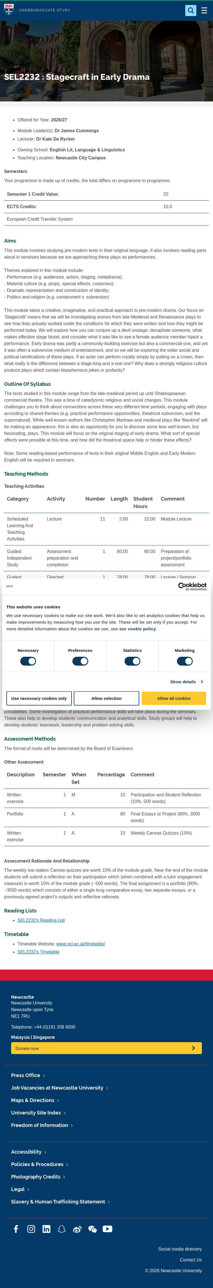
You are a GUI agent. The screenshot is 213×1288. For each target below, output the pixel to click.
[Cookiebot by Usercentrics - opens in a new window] (182, 586)
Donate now (27, 1048)
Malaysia (20, 1037)
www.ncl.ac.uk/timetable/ (81, 944)
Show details (183, 681)
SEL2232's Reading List (41, 920)
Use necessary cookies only (39, 698)
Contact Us (191, 1260)
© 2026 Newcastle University (173, 1270)
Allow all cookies (174, 698)
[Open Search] (190, 10)
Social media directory (180, 1249)
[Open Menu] (204, 10)
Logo (8, 10)
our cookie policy (137, 628)
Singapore (44, 1037)
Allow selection (106, 698)
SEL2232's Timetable (38, 952)
